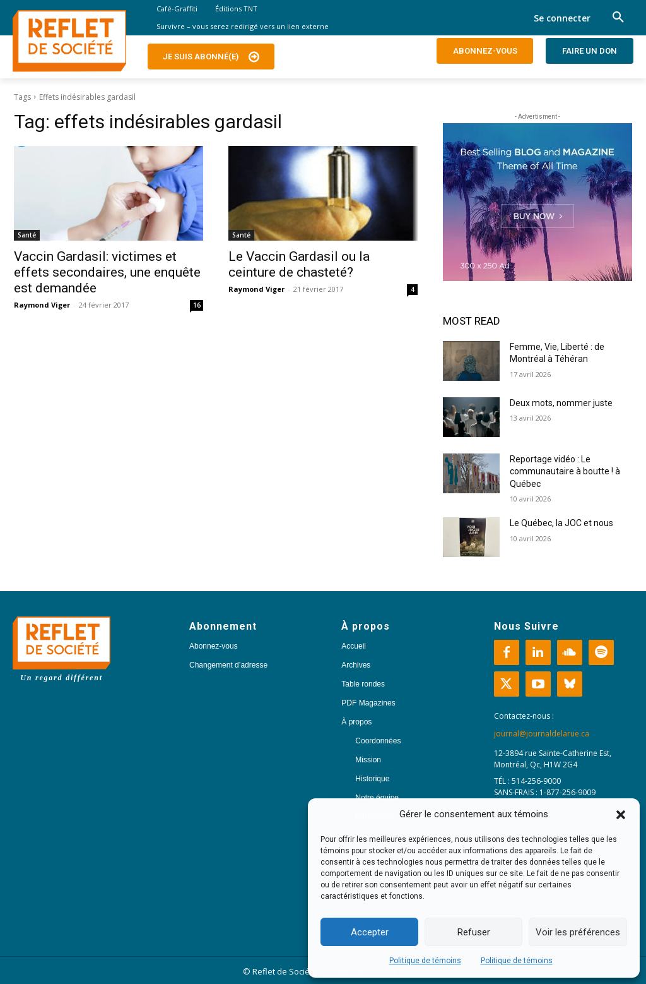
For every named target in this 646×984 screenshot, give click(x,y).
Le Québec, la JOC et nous (561, 523)
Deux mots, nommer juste (562, 403)
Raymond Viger (42, 304)
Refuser (473, 932)
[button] (620, 814)
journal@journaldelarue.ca (541, 733)
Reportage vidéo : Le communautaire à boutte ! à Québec (565, 471)
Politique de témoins (425, 960)
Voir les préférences (578, 932)
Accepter (370, 932)
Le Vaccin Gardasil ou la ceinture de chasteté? (299, 264)
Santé (27, 235)
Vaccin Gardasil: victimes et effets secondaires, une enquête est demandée (107, 272)
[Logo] (69, 41)
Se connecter (562, 18)
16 (197, 305)
